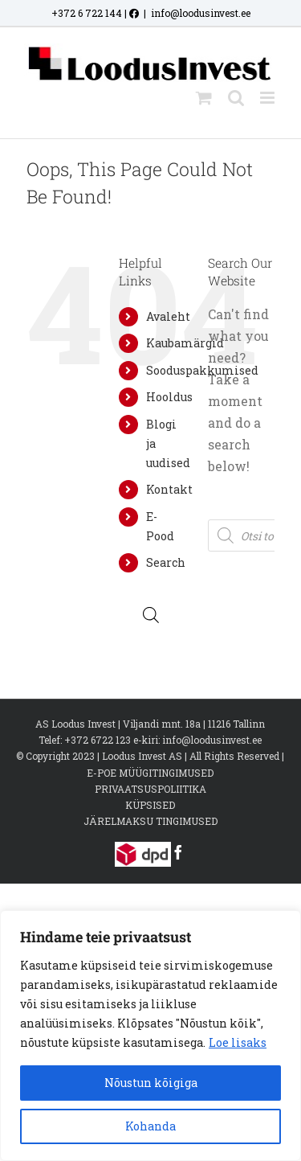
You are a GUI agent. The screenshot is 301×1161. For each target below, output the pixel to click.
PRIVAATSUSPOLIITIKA (150, 788)
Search (165, 562)
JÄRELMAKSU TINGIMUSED (150, 820)
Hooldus (169, 396)
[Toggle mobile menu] (268, 97)
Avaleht (168, 316)
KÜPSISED (150, 804)
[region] (150, 1035)
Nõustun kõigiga (150, 1082)
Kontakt (169, 489)
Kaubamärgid (185, 343)
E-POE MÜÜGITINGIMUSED (150, 772)
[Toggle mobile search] (236, 97)
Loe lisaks (237, 1042)
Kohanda (150, 1126)
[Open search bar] (151, 614)
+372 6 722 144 (86, 12)
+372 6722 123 (97, 739)
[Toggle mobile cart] (204, 97)
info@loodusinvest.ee (200, 12)
